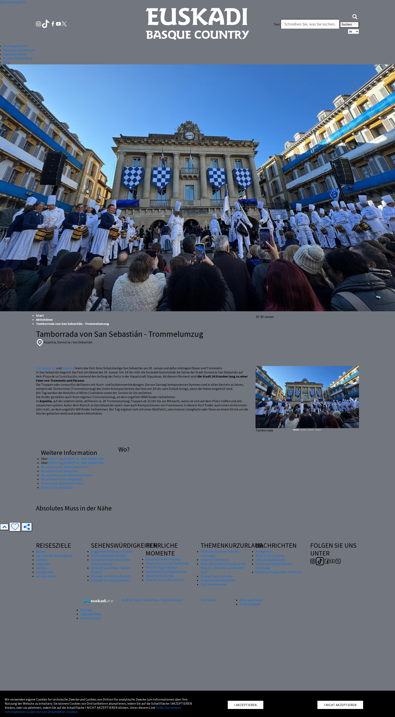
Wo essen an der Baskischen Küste (65, 467)
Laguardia (43, 564)
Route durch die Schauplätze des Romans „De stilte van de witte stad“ (223, 568)
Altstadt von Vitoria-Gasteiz (111, 576)
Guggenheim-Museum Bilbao (111, 551)
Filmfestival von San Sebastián (167, 563)
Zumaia (41, 568)
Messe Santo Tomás (160, 576)
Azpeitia (68, 368)
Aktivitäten (44, 319)
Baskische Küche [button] (14, 54)
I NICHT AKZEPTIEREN (340, 705)
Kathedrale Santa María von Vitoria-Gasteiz (110, 562)
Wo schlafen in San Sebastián (61, 479)
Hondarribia (44, 572)
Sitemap (86, 610)
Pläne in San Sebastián (57, 487)
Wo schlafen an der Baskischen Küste (67, 475)
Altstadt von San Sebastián (110, 580)
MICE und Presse (251, 600)
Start (40, 315)
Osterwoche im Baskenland (165, 580)
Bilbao (40, 551)
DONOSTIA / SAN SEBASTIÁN (83, 459)
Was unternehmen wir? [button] (19, 50)
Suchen (349, 24)
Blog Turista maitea (270, 555)
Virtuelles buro (90, 618)
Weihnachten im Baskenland (166, 571)
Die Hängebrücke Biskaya (108, 555)
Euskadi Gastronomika (216, 576)
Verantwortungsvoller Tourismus (279, 572)
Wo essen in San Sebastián (59, 471)
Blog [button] (6, 62)
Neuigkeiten (264, 551)
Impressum (209, 600)
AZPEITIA (55, 459)
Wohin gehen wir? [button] (15, 46)
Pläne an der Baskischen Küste (62, 483)
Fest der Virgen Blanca (161, 567)
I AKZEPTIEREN (245, 705)
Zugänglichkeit (91, 614)
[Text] (310, 24)
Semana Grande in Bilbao (163, 559)
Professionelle (250, 604)
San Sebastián (46, 368)
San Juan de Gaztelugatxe (54, 555)
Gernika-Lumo (46, 576)
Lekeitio (42, 560)
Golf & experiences (214, 584)
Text (277, 24)
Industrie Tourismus (215, 560)
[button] (354, 16)
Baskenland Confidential (218, 580)
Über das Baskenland (270, 560)
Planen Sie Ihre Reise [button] (18, 58)
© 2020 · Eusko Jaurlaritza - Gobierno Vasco (152, 600)
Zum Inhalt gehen (12, 2)
